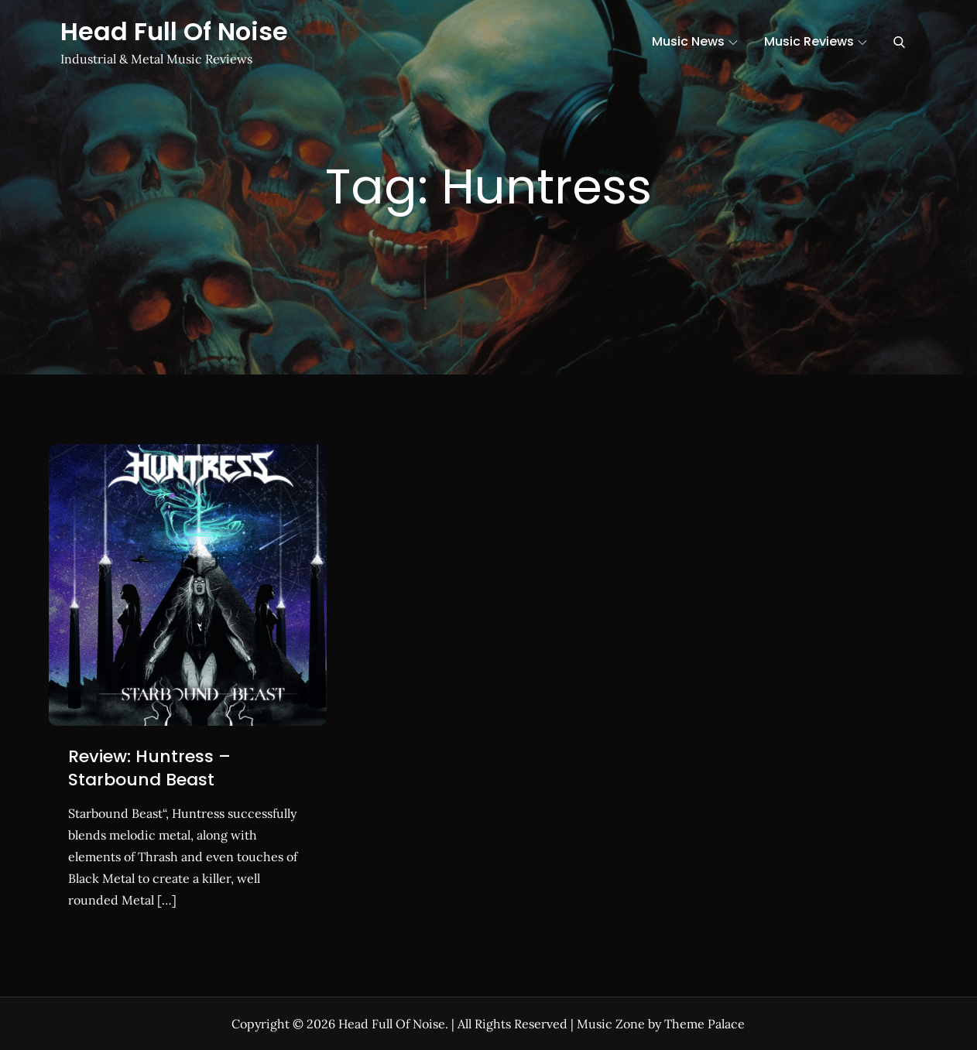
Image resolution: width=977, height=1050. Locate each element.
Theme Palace (704, 1023)
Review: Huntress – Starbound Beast (149, 768)
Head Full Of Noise (174, 31)
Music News (695, 41)
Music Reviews (815, 41)
